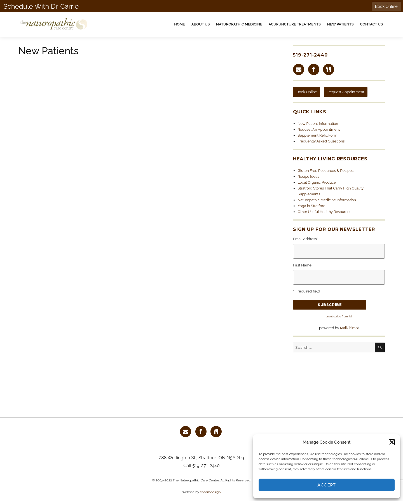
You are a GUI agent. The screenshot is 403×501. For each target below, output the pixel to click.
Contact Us (371, 24)
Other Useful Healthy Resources (324, 212)
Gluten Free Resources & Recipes (326, 170)
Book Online (306, 92)
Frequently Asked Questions (321, 141)
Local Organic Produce (317, 182)
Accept (326, 485)
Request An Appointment (319, 129)
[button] (392, 442)
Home (179, 24)
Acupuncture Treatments (295, 24)
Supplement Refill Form (317, 135)
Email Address (305, 239)
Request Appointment (345, 92)
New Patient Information (318, 123)
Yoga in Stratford (312, 206)
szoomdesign (210, 492)
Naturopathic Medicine (239, 24)
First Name (302, 265)
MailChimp (349, 328)
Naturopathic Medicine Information (327, 200)
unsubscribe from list (339, 316)
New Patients (340, 24)
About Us (200, 24)
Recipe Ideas (308, 176)
